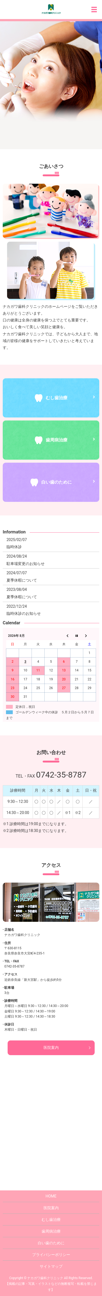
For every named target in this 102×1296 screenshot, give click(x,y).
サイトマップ (51, 1266)
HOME (51, 1196)
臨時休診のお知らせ (24, 613)
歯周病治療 (51, 1231)
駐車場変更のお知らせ (26, 563)
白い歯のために (51, 1243)
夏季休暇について (22, 580)
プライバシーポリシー (51, 1254)
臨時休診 (14, 547)
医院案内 (51, 1047)
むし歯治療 (51, 1219)
